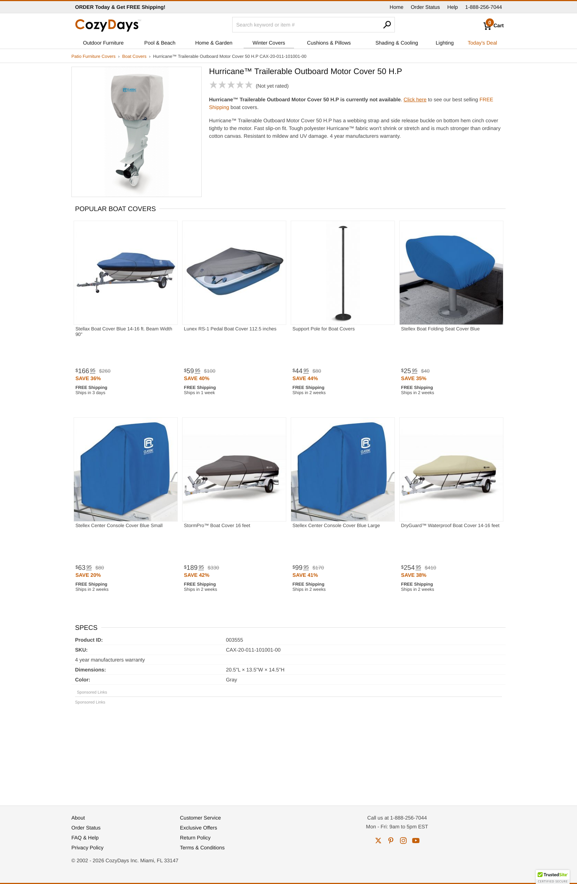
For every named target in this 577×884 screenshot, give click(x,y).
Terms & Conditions (202, 847)
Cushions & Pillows (329, 43)
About (78, 818)
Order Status (425, 7)
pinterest (391, 840)
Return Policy (195, 838)
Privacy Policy (87, 847)
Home (396, 7)
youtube (416, 840)
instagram (403, 840)
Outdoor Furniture (103, 43)
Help (452, 7)
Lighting (445, 43)
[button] (553, 877)
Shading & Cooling (396, 43)
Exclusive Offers (198, 828)
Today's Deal (482, 43)
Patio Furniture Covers (93, 56)
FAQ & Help (85, 838)
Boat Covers (134, 56)
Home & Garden (213, 43)
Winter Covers (268, 43)
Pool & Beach (160, 43)
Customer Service (200, 818)
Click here (415, 99)
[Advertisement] (288, 751)
